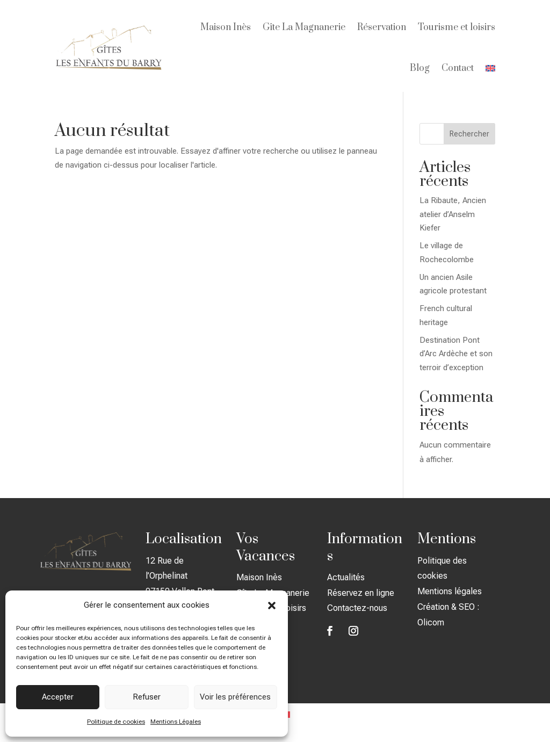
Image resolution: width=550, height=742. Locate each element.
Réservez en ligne (360, 593)
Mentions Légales (175, 721)
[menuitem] (490, 68)
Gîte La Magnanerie (304, 27)
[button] (271, 605)
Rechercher (469, 133)
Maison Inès (225, 27)
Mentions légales (449, 591)
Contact (458, 68)
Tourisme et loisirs (456, 27)
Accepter (58, 697)
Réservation (381, 27)
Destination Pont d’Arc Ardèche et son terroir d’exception (456, 353)
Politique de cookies (116, 721)
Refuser (147, 697)
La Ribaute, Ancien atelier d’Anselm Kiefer (452, 214)
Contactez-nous (357, 608)
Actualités (346, 577)
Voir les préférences (235, 697)
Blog (420, 68)
